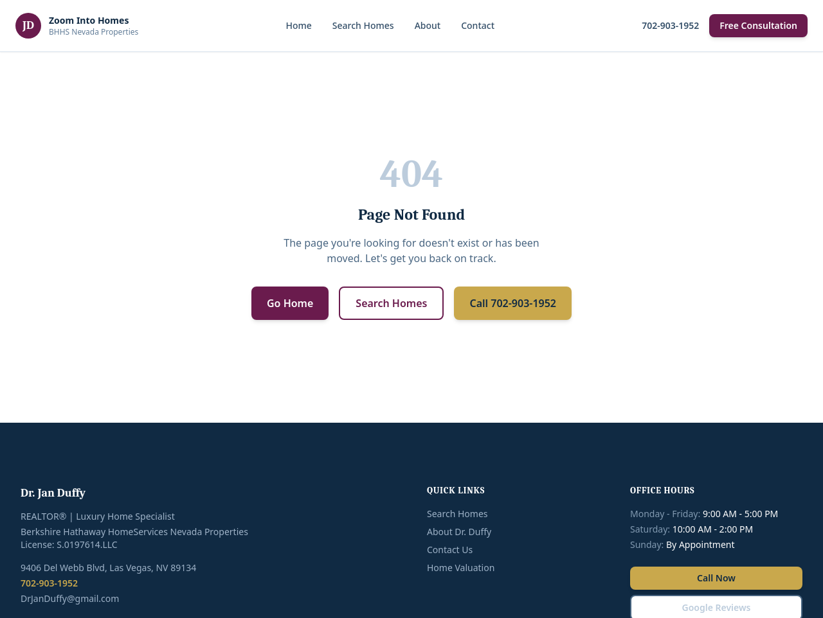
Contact (477, 25)
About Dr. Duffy (459, 531)
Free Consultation (758, 25)
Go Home (290, 303)
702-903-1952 (670, 25)
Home (298, 25)
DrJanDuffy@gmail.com (70, 598)
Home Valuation (460, 567)
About (428, 25)
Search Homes (363, 25)
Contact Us (450, 549)
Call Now (716, 578)
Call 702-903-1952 (512, 303)
